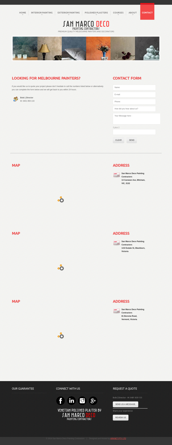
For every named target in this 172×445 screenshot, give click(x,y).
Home (23, 13)
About (132, 13)
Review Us (120, 417)
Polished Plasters (96, 13)
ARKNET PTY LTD (118, 438)
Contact (147, 12)
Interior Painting (42, 13)
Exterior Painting (68, 13)
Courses (118, 13)
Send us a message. (125, 404)
